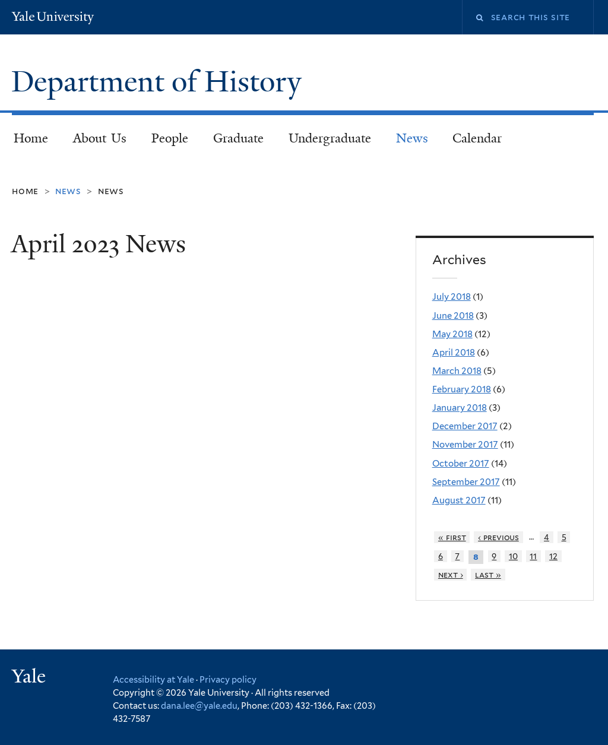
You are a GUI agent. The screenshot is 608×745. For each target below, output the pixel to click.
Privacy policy (228, 679)
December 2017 (465, 426)
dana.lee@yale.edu (199, 705)
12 (553, 556)
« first (452, 537)
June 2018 (453, 315)
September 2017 (466, 482)
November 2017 (465, 444)
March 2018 (457, 371)
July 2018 (451, 296)
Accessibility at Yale (153, 679)
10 (513, 556)
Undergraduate (330, 138)
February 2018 (461, 389)
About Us (100, 138)
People (169, 138)
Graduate (238, 138)
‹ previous (498, 537)
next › (450, 574)
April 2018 (453, 352)
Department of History (160, 81)
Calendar (477, 138)
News (412, 138)
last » (488, 574)
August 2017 (459, 500)
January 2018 (459, 407)
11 (533, 556)
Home (31, 138)
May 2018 (452, 334)
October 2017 (460, 463)
